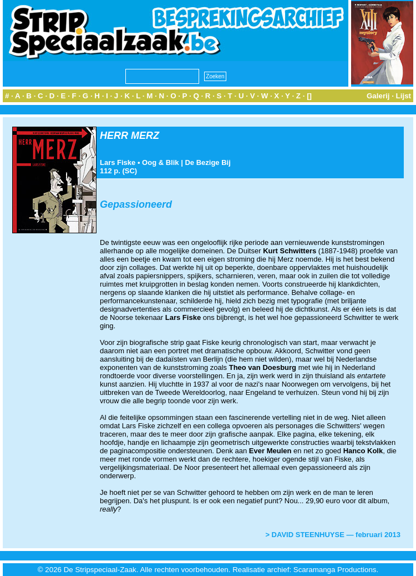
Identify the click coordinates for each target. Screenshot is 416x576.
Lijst (403, 96)
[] (309, 96)
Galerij (378, 96)
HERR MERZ (129, 135)
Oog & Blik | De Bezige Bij (186, 162)
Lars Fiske (117, 162)
